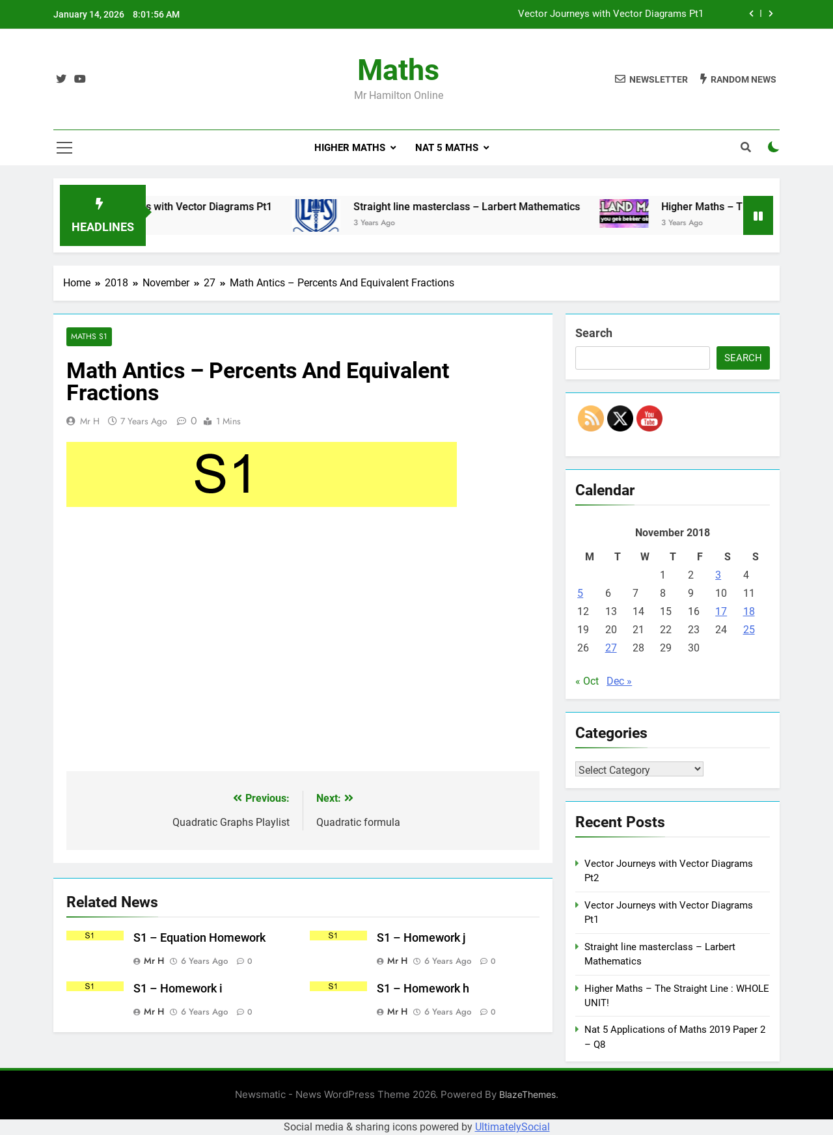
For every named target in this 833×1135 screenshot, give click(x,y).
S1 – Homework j (421, 938)
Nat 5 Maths (446, 148)
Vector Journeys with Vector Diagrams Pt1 (610, 14)
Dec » (619, 681)
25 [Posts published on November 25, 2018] (749, 629)
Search (593, 333)
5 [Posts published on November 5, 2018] (580, 593)
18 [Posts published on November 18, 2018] (749, 611)
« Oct (587, 681)
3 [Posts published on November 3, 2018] (718, 575)
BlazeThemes (527, 1094)
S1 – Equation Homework (199, 938)
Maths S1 (89, 336)
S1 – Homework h (423, 988)
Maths (398, 70)
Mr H (90, 421)
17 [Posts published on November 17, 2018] (721, 611)
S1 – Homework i (178, 988)
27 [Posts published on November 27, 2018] (611, 648)
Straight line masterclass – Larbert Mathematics (487, 206)
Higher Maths (349, 148)
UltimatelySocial (512, 1127)
